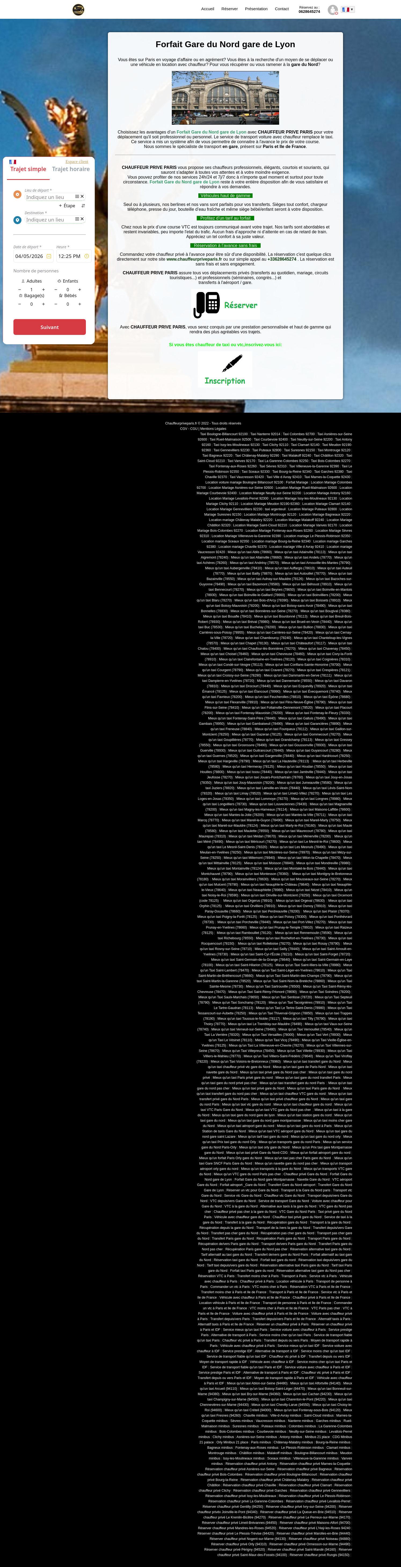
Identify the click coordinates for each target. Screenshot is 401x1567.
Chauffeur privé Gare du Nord (305, 1174)
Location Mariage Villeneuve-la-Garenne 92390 (246, 536)
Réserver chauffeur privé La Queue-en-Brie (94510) (298, 1512)
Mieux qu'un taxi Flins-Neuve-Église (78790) (293, 702)
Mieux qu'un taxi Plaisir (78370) (325, 911)
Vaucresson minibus (270, 1421)
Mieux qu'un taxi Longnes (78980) (316, 799)
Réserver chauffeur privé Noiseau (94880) (320, 1539)
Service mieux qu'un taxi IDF (299, 1346)
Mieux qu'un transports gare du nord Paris (289, 1142)
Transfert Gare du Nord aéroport (291, 1185)
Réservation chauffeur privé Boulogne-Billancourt (281, 1474)
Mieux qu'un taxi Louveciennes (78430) (278, 804)
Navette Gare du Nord (313, 1179)
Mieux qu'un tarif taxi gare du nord (263, 1137)
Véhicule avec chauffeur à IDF (272, 1362)
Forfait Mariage (297, 482)
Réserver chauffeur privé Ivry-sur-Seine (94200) (301, 1507)
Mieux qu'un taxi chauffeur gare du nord (303, 1104)
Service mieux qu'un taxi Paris (245, 1330)
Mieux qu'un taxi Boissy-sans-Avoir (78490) (294, 606)
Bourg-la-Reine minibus (333, 1442)
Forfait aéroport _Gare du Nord (242, 1185)
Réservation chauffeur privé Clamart (305, 1485)
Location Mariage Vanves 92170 (313, 525)
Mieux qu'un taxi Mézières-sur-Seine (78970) (277, 852)
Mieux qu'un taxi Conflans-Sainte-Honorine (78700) (303, 665)
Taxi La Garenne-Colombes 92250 (283, 461)
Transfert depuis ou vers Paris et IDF (224, 1378)
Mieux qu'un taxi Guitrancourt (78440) (256, 750)
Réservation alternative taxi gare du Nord (320, 1249)
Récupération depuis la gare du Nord (226, 1228)
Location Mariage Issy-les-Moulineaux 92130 (304, 498)
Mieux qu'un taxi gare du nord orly (316, 1137)
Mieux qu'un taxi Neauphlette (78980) (255, 890)
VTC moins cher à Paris (269, 1287)
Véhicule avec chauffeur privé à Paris (247, 1346)
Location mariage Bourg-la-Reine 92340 (281, 541)
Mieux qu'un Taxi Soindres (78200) (325, 992)
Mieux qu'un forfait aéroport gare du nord (320, 1153)
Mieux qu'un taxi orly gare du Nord (264, 1147)
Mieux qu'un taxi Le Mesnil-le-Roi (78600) (310, 842)
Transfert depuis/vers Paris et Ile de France (284, 1319)
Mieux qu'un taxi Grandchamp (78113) (284, 740)
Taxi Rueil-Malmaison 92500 (230, 439)
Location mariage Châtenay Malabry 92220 (240, 520)
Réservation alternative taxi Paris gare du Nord (294, 1265)
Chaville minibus (255, 1415)
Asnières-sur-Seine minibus (256, 1437)
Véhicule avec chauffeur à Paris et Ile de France (254, 1297)
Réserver (229, 8)
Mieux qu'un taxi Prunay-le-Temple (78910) (281, 927)
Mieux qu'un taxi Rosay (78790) (316, 943)
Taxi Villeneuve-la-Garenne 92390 (314, 466)
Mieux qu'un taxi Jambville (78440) (300, 772)
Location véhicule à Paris (294, 1281)
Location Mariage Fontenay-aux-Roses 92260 (279, 531)
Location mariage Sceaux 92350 (225, 541)
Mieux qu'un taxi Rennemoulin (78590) (302, 933)
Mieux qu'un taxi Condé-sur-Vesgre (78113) (231, 665)
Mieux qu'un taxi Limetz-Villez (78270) (291, 793)
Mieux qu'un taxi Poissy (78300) (283, 917)
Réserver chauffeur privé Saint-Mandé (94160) (302, 1549)
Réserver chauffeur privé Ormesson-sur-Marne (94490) (310, 1544)
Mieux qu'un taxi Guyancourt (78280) (313, 750)
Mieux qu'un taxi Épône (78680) (327, 697)
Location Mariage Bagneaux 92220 (324, 514)
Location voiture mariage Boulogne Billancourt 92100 (244, 482)
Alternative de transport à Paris (234, 1335)
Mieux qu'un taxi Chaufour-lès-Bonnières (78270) (260, 649)
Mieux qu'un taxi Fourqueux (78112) (281, 729)
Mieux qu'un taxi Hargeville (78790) (224, 761)
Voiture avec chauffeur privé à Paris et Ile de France (270, 1313)
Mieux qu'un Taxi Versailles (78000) (268, 1035)
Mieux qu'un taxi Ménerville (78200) (305, 836)
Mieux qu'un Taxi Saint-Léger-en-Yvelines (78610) (288, 970)
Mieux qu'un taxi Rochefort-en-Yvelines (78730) (291, 938)
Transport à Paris (294, 1276)
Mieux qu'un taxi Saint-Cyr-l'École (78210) (261, 954)
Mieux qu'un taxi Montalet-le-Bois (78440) (295, 868)
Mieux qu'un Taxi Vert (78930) (319, 1035)
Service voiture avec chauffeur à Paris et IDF (318, 1367)
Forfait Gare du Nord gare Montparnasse (264, 1179)
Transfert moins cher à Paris (258, 1276)
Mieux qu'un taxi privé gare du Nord (258, 1088)
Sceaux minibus (279, 1458)
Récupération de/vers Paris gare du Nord (228, 1244)
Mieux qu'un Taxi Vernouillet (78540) (304, 1029)
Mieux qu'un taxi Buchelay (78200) (250, 627)
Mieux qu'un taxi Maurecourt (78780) (299, 831)
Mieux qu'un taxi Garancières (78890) (313, 724)
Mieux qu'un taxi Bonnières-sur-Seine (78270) (264, 611)
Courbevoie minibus (271, 1431)
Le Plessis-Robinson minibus (302, 1448)
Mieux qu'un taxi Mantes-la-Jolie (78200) (234, 815)
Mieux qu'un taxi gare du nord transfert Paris (308, 1078)
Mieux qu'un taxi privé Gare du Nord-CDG (257, 1153)
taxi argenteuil (275, 509)
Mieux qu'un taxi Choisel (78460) (225, 654)
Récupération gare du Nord (287, 1222)
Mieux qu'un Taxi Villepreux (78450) (248, 1051)
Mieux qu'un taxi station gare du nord (305, 1115)
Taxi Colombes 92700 (299, 434)
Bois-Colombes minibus (236, 1431)
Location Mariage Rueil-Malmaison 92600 (306, 488)
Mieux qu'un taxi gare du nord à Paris (304, 1126)
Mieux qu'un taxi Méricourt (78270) (251, 842)
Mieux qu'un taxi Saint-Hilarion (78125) (244, 965)
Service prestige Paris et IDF (220, 1372)
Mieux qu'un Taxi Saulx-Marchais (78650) (228, 997)
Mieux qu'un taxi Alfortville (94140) (315, 1383)
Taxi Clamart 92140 (305, 445)
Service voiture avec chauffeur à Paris (298, 1330)
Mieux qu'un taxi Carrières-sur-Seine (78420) (280, 632)
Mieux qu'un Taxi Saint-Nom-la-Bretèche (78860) (289, 981)
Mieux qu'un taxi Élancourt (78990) (254, 691)
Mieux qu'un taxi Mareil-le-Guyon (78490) (252, 820)
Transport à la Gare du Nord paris (305, 1190)
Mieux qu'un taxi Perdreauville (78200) (271, 911)
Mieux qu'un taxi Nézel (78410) (309, 890)
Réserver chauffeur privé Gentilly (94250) (233, 1507)
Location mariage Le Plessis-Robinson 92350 (317, 536)
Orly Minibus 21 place (233, 1442)
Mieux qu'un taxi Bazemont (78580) (254, 584)
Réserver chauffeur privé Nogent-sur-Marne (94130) (248, 1539)
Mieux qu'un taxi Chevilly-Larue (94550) (280, 1405)
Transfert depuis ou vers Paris (286, 1340)
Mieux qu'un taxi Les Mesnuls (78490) (298, 847)
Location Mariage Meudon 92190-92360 (270, 504)
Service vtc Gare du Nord (242, 1196)
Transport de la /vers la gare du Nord (283, 1228)
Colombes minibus (302, 1426)
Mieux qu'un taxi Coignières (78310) (323, 659)
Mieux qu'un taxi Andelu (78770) (308, 557)
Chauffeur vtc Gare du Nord (284, 1196)
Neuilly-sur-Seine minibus (307, 1431)
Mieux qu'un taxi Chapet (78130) (244, 643)
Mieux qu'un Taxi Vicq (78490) (277, 1040)
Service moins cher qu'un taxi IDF (325, 1351)
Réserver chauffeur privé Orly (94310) (239, 1544)
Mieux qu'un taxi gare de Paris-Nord (299, 1067)
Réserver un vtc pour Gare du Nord (252, 1190)
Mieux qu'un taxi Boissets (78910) (316, 600)
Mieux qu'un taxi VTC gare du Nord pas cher (279, 1110)
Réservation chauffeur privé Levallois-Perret (318, 1501)
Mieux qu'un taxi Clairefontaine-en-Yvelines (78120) (257, 659)
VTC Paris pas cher (325, 1308)
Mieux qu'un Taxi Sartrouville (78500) (273, 986)
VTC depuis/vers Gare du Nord (233, 1201)
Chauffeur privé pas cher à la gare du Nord (245, 1212)
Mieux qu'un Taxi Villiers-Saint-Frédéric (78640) (278, 1056)
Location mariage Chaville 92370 (242, 547)
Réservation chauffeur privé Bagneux (304, 1469)
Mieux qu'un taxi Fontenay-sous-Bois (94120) (307, 1410)
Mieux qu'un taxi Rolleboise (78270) (263, 943)
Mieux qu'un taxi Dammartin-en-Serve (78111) (298, 675)
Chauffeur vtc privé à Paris (241, 1340)
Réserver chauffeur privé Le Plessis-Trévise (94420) (236, 1533)
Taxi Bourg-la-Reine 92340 (291, 472)
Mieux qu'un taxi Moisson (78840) (269, 863)
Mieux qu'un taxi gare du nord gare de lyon (243, 1115)
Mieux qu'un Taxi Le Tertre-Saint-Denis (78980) (290, 1008)
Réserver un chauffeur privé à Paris (283, 1324)
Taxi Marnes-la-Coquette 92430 (327, 477)
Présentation (256, 8)
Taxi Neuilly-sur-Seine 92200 (311, 439)
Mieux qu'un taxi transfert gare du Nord (312, 1061)
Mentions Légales (213, 429)
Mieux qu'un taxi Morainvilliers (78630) (240, 879)
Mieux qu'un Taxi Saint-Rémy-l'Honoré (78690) (262, 992)
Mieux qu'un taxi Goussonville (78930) (297, 745)
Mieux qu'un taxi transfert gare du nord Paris (293, 1083)
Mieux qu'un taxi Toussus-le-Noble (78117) (248, 1019)
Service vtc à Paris (323, 1276)
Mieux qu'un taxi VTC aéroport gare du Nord (281, 1131)
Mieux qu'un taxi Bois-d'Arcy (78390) (261, 600)
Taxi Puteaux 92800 (266, 450)
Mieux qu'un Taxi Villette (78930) (301, 1051)
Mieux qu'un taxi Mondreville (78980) (323, 863)
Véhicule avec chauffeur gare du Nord (242, 1217)
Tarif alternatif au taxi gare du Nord (226, 1254)
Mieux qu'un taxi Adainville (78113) (300, 552)
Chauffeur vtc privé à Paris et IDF (325, 1372)
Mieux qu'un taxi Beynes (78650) (271, 590)
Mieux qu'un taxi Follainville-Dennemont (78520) (277, 707)
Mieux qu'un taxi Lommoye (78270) (262, 799)
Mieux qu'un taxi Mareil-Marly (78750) (313, 820)
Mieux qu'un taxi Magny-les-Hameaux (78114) (253, 809)
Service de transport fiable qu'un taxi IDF (237, 1356)
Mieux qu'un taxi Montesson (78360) (262, 874)
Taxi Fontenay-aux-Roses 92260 (233, 466)
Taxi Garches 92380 (329, 472)
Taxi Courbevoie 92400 (271, 439)
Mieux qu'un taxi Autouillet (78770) (300, 573)
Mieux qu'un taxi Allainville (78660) (256, 557)
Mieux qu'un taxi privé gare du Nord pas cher (273, 1072)
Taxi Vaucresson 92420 (246, 477)
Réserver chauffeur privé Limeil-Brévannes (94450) (239, 1523)
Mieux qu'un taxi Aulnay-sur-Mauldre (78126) (270, 579)
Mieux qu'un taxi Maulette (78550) (244, 831)
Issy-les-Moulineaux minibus (244, 1458)
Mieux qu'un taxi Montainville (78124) (234, 868)
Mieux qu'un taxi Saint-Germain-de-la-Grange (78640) (250, 960)
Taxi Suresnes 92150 (299, 450)
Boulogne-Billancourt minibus (315, 1453)
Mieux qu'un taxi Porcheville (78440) (244, 922)
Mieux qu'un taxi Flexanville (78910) (231, 702)
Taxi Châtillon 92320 (329, 455)
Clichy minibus (223, 1437)
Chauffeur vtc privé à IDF (287, 1356)
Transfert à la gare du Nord (245, 1222)
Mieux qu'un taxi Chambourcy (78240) (263, 638)
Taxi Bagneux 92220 (217, 455)
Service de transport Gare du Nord (283, 1201)
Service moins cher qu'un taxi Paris (285, 1335)
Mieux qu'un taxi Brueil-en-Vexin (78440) (302, 622)
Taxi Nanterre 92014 (265, 434)
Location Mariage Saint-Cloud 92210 (260, 525)
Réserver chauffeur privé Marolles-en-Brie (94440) (313, 1533)
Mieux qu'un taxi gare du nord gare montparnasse (264, 1120)
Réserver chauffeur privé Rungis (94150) (319, 1555)
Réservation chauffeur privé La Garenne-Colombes (245, 1501)
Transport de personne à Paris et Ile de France (297, 1303)
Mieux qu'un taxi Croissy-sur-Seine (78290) (229, 675)
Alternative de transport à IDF (276, 1351)
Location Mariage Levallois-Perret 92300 (239, 498)
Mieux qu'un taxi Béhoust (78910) (307, 584)
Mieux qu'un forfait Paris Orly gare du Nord (230, 1158)
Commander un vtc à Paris (230, 1287)
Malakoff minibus (279, 1453)
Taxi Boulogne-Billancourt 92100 (224, 434)
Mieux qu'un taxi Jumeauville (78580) (304, 783)
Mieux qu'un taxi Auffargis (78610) (290, 568)
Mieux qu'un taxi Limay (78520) (238, 793)
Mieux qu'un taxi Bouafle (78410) (227, 616)
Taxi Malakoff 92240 (296, 455)
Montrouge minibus (222, 1453)
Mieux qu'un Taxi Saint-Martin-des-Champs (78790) (293, 976)
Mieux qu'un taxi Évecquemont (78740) (312, 691)
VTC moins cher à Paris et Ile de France (279, 1308)
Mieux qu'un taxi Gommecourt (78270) (312, 734)
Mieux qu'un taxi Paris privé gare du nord (243, 1078)
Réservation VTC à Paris (216, 1276)
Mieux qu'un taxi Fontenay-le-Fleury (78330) (318, 713)
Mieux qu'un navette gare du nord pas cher (286, 1163)
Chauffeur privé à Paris (257, 1281)
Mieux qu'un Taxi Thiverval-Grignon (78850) (281, 1013)
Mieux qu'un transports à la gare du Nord (271, 1169)
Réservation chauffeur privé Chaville (249, 1485)
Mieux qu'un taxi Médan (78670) (252, 836)
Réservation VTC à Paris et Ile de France (320, 1287)
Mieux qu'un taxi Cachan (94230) (307, 1394)
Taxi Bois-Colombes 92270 (331, 461)
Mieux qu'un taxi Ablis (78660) (250, 552)
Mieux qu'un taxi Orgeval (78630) (301, 901)
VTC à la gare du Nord (241, 1206)
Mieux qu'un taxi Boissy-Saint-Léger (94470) (272, 1389)
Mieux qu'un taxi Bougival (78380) (326, 611)
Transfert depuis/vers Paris (230, 1319)
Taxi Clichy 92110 (275, 445)
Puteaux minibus (273, 1426)
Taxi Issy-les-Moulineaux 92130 (236, 445)
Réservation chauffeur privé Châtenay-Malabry (274, 1480)
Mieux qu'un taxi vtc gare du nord (246, 1104)
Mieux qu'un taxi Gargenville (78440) (267, 756)
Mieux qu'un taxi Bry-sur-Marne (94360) (251, 1394)
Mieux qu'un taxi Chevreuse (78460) (278, 654)
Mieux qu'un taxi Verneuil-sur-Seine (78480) (244, 1029)
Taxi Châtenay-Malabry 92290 (257, 455)
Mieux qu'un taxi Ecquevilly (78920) (300, 686)
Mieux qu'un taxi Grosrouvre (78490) (240, 745)
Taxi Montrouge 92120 (334, 450)
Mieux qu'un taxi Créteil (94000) (248, 1410)
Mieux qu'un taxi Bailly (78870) (249, 573)
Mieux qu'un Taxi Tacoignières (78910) (297, 1002)
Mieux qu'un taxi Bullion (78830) (302, 627)
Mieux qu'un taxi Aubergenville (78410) (233, 568)
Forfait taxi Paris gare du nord (252, 1271)
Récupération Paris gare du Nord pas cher (256, 1249)
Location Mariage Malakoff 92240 (299, 520)
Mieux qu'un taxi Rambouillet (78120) (243, 933)
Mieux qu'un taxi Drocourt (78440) (246, 686)
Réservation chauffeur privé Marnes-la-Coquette (315, 1464)
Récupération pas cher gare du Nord (287, 1233)
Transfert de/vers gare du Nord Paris (281, 1254)
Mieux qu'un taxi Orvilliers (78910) (250, 906)
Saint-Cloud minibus (318, 1415)
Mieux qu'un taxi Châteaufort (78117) (298, 643)
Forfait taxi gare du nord (278, 1260)
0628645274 (309, 10)
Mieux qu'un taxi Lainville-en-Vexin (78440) (268, 788)
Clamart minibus (338, 1448)
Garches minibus (328, 1421)
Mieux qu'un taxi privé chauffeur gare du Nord (284, 1099)
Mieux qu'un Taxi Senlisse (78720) (287, 997)
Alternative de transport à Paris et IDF (271, 1372)
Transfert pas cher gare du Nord (234, 1233)
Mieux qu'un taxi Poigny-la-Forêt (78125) (227, 917)
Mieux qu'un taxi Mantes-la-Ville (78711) (296, 815)
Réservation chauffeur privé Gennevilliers (320, 1490)
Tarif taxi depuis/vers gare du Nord (232, 1265)
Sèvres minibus (241, 1421)
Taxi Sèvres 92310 (273, 466)
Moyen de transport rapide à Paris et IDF (284, 1378)
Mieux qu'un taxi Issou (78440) (249, 772)
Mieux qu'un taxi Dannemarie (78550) (284, 681)
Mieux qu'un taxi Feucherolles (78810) (273, 697)
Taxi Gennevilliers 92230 (231, 450)
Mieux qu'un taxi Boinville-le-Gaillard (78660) (252, 595)
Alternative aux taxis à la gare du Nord (288, 1206)
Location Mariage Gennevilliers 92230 (234, 509)
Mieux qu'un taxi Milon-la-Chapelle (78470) (309, 858)
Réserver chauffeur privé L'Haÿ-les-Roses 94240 (314, 1528)
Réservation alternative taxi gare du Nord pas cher (313, 1271)
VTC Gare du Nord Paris (297, 1212)
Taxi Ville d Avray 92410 (284, 477)
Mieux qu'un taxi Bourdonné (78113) (281, 616)
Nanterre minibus (300, 1421)
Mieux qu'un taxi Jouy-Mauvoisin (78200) (244, 783)
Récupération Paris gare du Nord (281, 1238)
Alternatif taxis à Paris (334, 1319)
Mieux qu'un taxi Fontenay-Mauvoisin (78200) (249, 713)
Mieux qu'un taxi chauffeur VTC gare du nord (293, 1094)
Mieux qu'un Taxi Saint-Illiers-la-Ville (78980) (308, 965)
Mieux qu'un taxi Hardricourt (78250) (323, 756)
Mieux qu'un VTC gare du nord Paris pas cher (247, 1174)
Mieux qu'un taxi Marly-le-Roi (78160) (288, 825)
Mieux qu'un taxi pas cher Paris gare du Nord (298, 1158)
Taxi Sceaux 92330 (255, 472)
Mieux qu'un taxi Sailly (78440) (277, 949)
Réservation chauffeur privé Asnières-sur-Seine (240, 1469)
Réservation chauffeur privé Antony (251, 1464)
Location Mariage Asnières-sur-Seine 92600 (241, 488)
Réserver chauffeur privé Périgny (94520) (234, 1549)
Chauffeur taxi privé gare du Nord (296, 1217)
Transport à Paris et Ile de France (293, 1292)
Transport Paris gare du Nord (329, 1238)
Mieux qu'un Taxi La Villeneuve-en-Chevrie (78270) (266, 1045)
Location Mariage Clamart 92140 (326, 504)
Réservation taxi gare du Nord (236, 1260)
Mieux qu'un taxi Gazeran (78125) (257, 734)
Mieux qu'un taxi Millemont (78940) (249, 858)
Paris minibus (261, 1442)
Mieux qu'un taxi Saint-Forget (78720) (322, 954)
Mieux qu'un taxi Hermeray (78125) (248, 766)
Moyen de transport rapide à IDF (223, 1362)
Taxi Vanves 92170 (241, 461)
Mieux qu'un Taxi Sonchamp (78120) (239, 1002)
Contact (282, 8)
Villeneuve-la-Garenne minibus (316, 1458)
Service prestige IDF (238, 1351)
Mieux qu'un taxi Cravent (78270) (270, 670)
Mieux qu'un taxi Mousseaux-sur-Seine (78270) (306, 879)
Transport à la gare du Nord (330, 1222)
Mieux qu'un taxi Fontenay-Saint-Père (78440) (242, 718)
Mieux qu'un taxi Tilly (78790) (304, 1019)
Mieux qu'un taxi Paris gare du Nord (314, 1088)
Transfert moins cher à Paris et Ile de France (234, 1292)
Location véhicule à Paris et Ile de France (229, 1303)
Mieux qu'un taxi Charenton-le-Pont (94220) (293, 1399)
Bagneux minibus (220, 1448)
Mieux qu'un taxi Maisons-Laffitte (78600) (320, 809)
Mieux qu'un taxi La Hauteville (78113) (281, 761)
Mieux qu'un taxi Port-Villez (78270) (300, 922)
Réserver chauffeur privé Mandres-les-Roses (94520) (237, 1528)
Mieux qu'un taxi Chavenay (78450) (324, 649)
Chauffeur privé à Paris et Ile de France (321, 1297)
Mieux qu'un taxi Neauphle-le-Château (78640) (275, 884)
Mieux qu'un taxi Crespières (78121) (323, 670)
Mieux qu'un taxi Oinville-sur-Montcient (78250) (275, 895)
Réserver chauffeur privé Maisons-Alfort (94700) (315, 1523)
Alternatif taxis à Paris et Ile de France (226, 1324)
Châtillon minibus (251, 1453)
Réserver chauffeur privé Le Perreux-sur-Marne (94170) (309, 1517)
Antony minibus (290, 1437)
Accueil (207, 8)
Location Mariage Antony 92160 (327, 493)
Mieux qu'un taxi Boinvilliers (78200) (314, 595)
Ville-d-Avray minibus (285, 1415)
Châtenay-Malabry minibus (293, 1442)
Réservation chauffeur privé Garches (260, 1490)
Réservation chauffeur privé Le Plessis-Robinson (315, 1496)
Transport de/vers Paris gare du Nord (288, 1244)
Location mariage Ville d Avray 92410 (296, 547)
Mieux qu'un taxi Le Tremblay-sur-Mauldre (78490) (265, 1024)
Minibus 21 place (317, 1437)
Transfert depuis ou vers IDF (329, 1356)
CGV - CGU (189, 429)
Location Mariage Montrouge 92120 (270, 514)
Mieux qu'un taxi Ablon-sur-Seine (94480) (257, 1383)
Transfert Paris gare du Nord (233, 1238)
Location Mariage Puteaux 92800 (312, 509)
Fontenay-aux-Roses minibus (257, 1448)
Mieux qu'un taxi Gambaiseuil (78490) (255, 724)
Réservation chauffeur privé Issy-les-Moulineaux (240, 1496)
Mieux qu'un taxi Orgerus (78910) (247, 901)
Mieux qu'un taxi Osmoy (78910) (302, 906)
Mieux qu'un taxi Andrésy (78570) (254, 563)
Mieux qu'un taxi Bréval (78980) (246, 622)
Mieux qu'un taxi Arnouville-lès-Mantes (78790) (316, 563)
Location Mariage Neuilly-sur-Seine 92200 (270, 493)
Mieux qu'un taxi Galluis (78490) (302, 718)
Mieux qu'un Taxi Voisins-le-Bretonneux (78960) (246, 1061)
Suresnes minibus (245, 1426)
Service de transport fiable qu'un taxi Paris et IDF (246, 1367)
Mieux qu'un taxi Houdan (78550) (301, 766)
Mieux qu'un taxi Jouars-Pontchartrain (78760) (269, 777)
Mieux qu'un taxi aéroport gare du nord (245, 1126)
